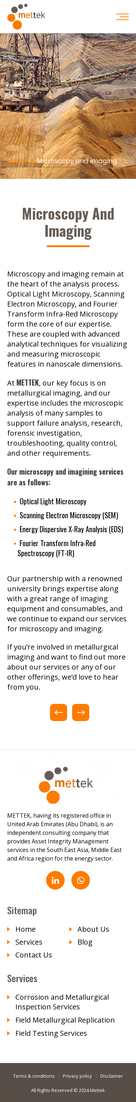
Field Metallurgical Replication (65, 1020)
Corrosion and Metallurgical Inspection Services (62, 1002)
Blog (84, 942)
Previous (58, 712)
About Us (93, 929)
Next (80, 712)
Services (28, 942)
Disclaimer (111, 1076)
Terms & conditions (34, 1076)
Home (16, 160)
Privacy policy (77, 1076)
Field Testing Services (51, 1033)
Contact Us (33, 955)
